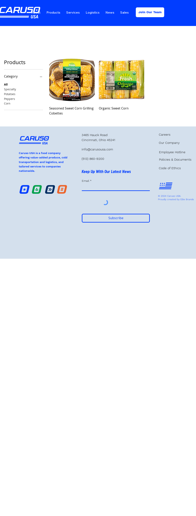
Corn (7, 103)
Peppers (9, 98)
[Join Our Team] (150, 12)
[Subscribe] (116, 218)
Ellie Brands (187, 199)
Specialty (10, 89)
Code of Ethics (170, 168)
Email (86, 180)
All (6, 84)
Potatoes (9, 94)
